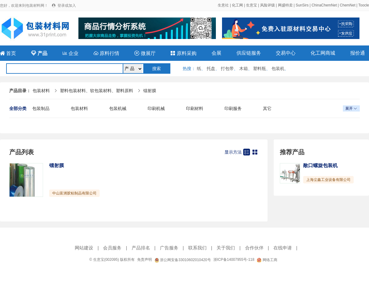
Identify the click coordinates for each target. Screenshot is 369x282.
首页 (8, 53)
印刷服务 (233, 108)
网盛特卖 (285, 5)
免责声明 (144, 259)
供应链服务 (248, 53)
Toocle (363, 5)
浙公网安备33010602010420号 (182, 260)
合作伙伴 (254, 247)
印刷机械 (156, 108)
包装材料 (41, 90)
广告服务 (169, 247)
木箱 (243, 68)
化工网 (237, 5)
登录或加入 (67, 5)
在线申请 (282, 247)
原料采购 (183, 53)
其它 (267, 108)
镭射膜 (149, 90)
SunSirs (302, 5)
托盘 (211, 68)
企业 (70, 53)
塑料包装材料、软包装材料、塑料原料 (96, 90)
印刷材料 (194, 108)
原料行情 (106, 53)
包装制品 (41, 108)
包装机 (278, 68)
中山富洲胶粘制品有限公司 (74, 193)
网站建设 (84, 247)
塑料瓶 (259, 68)
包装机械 (117, 108)
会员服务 (112, 247)
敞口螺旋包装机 (320, 165)
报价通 (357, 53)
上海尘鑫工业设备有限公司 (328, 180)
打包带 (227, 68)
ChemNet (347, 5)
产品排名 (141, 247)
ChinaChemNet (324, 5)
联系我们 (197, 247)
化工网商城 (323, 53)
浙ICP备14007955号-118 (233, 259)
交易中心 (286, 53)
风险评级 (267, 5)
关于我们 (225, 247)
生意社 (223, 5)
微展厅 (144, 53)
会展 (216, 53)
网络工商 (267, 260)
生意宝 (251, 5)
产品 (39, 53)
